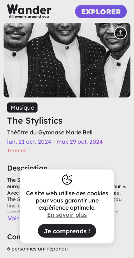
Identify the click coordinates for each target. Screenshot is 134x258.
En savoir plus (67, 214)
